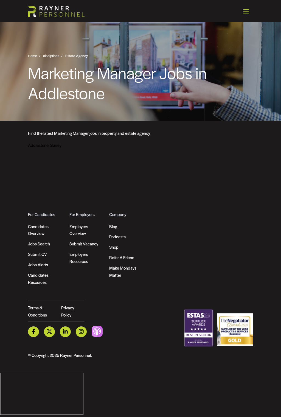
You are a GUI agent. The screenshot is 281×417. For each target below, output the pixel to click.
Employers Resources (78, 257)
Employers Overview (78, 229)
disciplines (51, 55)
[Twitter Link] (49, 331)
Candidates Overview (38, 229)
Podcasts (117, 236)
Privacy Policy (67, 311)
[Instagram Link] (81, 331)
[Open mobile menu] (246, 11)
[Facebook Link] (33, 331)
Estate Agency (76, 55)
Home (32, 55)
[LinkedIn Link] (65, 331)
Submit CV (37, 254)
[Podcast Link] (97, 331)
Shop (114, 247)
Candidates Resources (38, 278)
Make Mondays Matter (122, 271)
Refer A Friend (121, 257)
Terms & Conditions (37, 311)
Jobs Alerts (38, 264)
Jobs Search (39, 244)
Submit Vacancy (83, 244)
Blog (113, 226)
